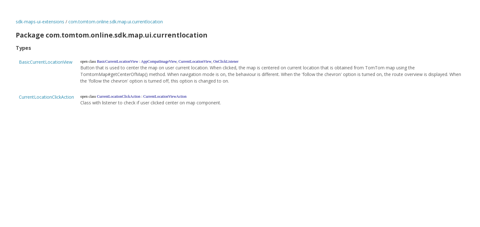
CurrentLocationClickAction (46, 97)
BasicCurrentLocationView (45, 62)
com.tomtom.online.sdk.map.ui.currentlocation (115, 22)
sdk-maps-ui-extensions (40, 22)
